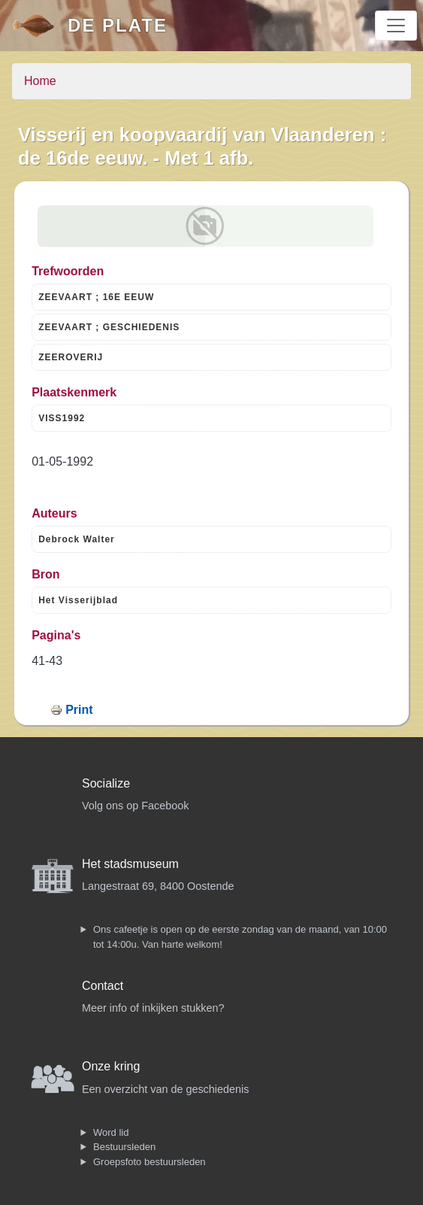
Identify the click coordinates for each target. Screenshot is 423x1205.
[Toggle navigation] (396, 26)
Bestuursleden (124, 1146)
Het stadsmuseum (130, 863)
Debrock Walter (76, 539)
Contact (102, 985)
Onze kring (111, 1066)
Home (40, 80)
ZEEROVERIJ (70, 357)
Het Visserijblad (78, 600)
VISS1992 (61, 418)
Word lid (110, 1132)
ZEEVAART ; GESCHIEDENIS (109, 327)
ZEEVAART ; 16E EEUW (96, 297)
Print (78, 709)
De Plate (118, 25)
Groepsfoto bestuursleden (149, 1161)
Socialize (106, 783)
